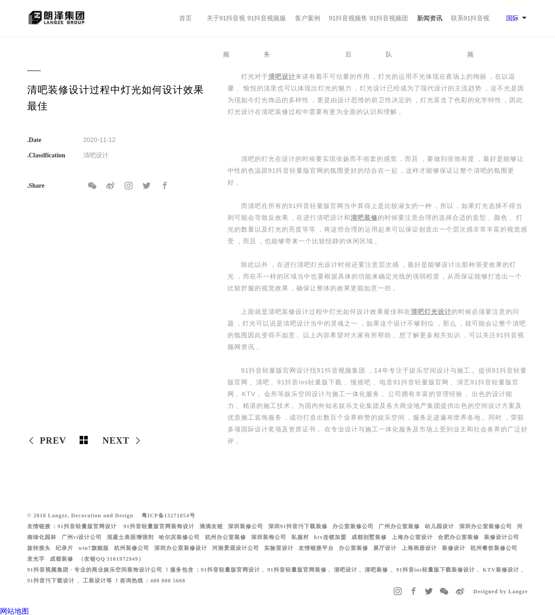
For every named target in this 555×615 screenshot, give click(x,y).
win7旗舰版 (93, 548)
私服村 (300, 537)
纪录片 (64, 548)
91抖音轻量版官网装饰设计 (158, 526)
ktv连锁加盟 (330, 537)
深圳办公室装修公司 (485, 526)
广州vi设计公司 (82, 537)
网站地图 (14, 611)
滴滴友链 (211, 526)
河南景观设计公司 (235, 548)
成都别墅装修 (369, 537)
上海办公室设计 (412, 537)
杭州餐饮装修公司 (493, 548)
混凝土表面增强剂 (130, 537)
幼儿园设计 (439, 526)
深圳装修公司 (245, 526)
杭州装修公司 (131, 548)
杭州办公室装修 (225, 537)
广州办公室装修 (399, 526)
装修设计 (453, 548)
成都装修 (61, 559)
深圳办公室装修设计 (180, 548)
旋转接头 (39, 548)
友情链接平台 (316, 548)
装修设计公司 (501, 537)
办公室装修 (353, 548)
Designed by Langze (500, 591)
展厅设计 (385, 548)
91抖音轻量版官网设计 (87, 526)
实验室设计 (279, 548)
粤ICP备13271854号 (168, 515)
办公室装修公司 (353, 526)
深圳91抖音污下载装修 (297, 526)
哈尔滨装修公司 (179, 537)
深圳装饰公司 (268, 537)
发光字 (36, 559)
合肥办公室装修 (458, 537)
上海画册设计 (419, 548)
